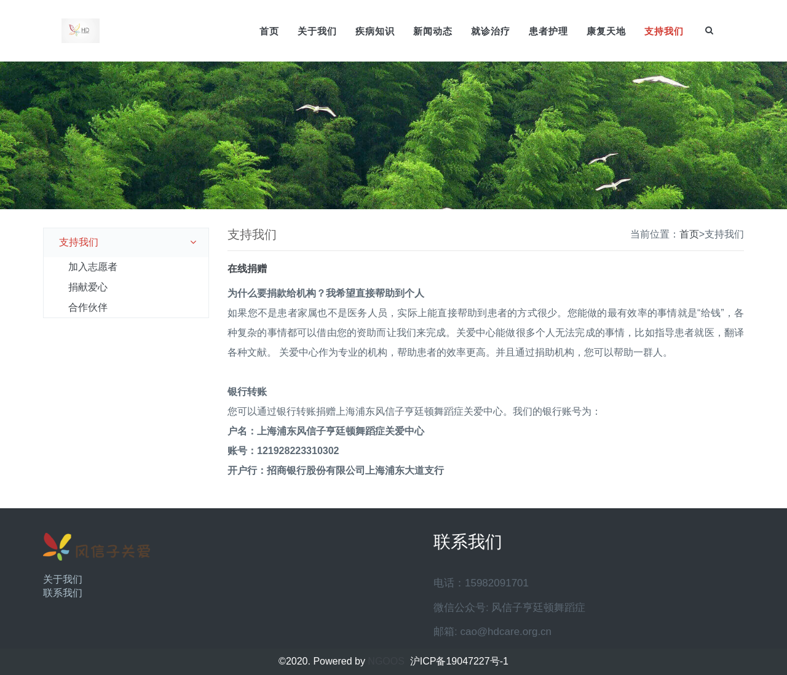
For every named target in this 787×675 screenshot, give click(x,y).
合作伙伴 (88, 307)
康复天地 (606, 31)
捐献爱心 (88, 287)
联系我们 (62, 593)
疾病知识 (375, 31)
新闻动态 (433, 31)
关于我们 (317, 31)
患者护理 (548, 31)
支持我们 (664, 31)
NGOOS (386, 661)
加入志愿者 (92, 267)
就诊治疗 (490, 31)
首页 (269, 31)
